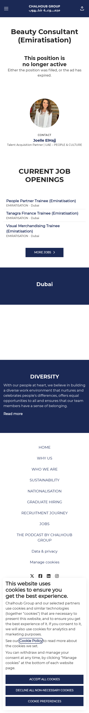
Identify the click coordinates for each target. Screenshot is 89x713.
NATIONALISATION (45, 491)
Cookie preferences (44, 701)
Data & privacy (44, 551)
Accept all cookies (44, 679)
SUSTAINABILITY (44, 480)
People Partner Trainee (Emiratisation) (44, 201)
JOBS (44, 524)
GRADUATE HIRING (44, 502)
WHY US (44, 458)
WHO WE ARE (45, 469)
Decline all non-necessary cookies (44, 690)
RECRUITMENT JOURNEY (44, 513)
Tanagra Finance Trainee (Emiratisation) (44, 213)
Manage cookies (44, 562)
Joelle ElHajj (44, 140)
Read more (13, 414)
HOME (45, 447)
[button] (82, 8)
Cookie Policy (30, 641)
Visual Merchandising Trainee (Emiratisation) (44, 228)
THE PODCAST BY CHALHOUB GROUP (44, 538)
